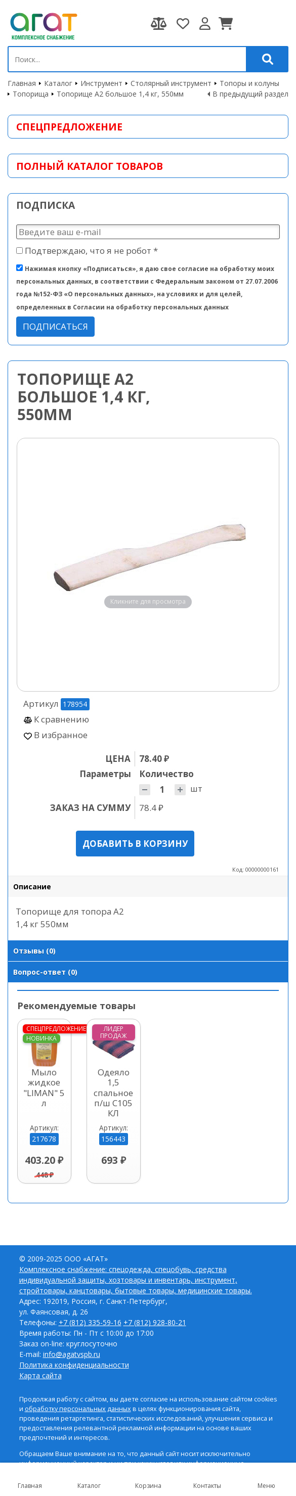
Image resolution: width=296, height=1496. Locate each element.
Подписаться (55, 326)
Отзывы (34, 951)
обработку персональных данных (78, 1408)
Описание (32, 886)
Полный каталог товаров (89, 166)
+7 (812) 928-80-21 (154, 1322)
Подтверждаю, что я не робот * (87, 250)
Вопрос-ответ (45, 972)
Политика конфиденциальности (74, 1365)
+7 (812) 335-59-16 (90, 1322)
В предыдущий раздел (250, 94)
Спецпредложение (69, 126)
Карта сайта (40, 1375)
